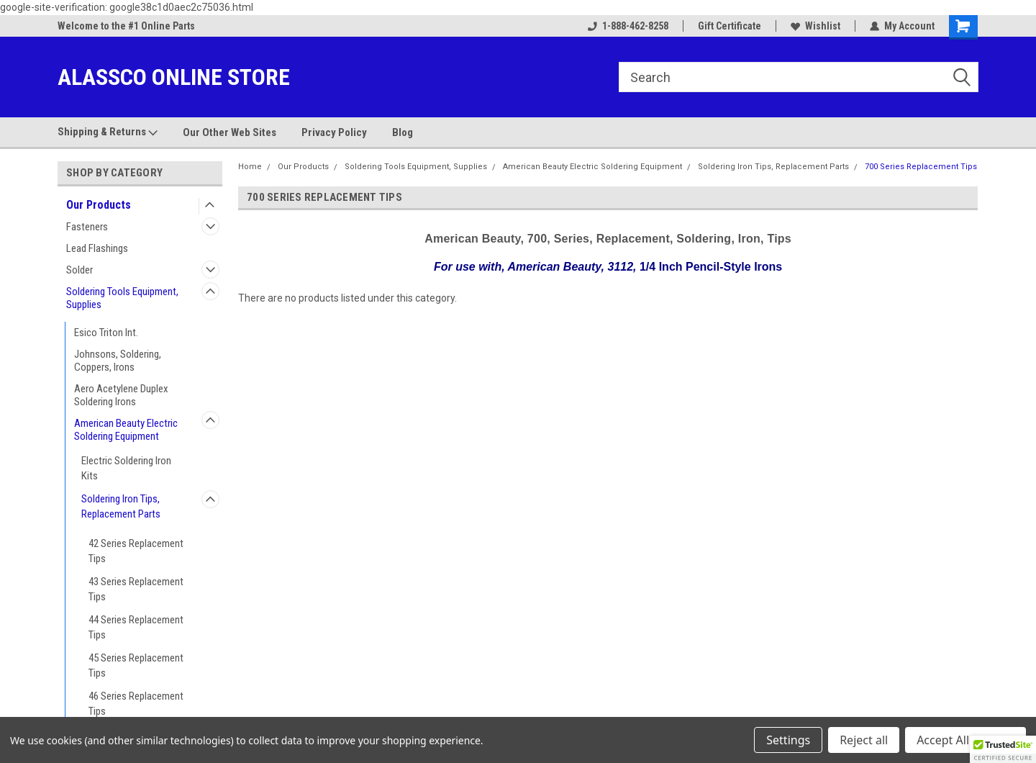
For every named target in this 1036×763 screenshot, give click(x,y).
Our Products (98, 205)
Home (250, 166)
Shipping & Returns (108, 132)
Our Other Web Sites (229, 132)
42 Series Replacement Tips (135, 551)
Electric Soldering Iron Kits (126, 468)
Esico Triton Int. (106, 332)
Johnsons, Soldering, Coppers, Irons (117, 361)
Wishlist (815, 26)
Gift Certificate (729, 26)
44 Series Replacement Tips (135, 627)
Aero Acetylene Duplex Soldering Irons (121, 395)
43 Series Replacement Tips (135, 589)
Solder (79, 269)
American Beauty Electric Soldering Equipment (126, 430)
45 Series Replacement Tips (135, 665)
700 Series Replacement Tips (921, 166)
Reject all (864, 740)
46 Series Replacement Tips (135, 704)
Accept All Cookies (965, 740)
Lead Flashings (97, 248)
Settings (788, 740)
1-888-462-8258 (628, 26)
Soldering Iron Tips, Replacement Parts (120, 506)
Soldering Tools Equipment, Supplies (122, 298)
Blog (402, 132)
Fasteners (87, 226)
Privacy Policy (334, 132)
